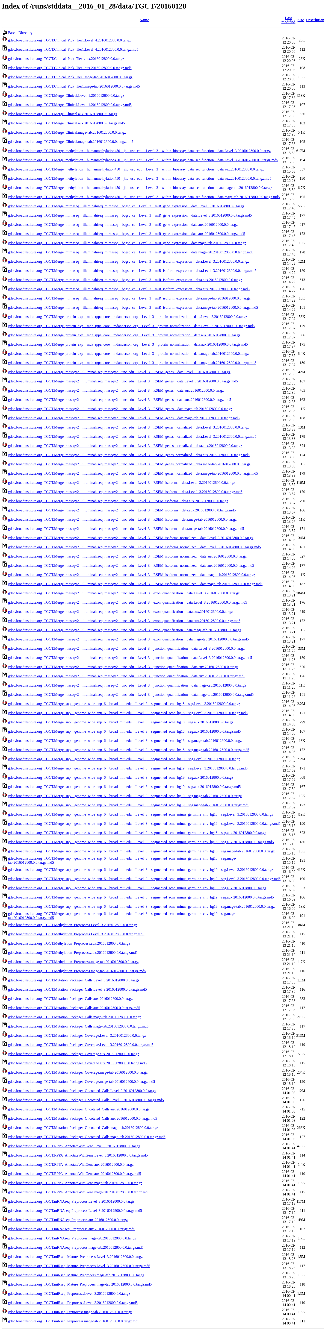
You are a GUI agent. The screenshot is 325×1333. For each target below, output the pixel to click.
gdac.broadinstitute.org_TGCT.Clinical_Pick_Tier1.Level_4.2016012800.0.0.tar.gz (69, 40)
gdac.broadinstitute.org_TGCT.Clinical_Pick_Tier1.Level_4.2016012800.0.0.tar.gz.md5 (73, 49)
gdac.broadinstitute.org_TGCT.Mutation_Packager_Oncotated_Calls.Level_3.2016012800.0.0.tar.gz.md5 (86, 1100)
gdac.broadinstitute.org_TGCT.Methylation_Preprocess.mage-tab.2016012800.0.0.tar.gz (73, 962)
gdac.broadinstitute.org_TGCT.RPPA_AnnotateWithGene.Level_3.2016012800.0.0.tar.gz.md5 (78, 1155)
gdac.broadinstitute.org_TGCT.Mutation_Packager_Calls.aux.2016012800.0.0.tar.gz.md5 (74, 1008)
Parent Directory (20, 33)
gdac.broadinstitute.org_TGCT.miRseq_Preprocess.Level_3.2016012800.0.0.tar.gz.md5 (73, 1303)
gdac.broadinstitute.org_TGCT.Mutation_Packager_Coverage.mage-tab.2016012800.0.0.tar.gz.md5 (81, 1081)
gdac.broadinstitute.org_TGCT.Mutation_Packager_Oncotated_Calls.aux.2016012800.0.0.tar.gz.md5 (82, 1118)
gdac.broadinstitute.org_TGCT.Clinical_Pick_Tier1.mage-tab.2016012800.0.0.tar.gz (70, 77)
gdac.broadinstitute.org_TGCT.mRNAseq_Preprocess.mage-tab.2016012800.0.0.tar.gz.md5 (76, 1247)
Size (301, 20)
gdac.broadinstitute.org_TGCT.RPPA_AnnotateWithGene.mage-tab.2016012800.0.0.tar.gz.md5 (78, 1192)
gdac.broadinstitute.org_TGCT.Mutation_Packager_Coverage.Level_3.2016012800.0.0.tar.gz (77, 1035)
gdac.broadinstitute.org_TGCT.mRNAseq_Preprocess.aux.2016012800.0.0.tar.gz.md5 (71, 1229)
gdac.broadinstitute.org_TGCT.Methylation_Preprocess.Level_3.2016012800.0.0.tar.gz (72, 925)
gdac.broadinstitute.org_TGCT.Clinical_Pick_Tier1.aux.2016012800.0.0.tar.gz (66, 59)
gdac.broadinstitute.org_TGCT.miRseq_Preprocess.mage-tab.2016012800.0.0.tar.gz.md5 (73, 1321)
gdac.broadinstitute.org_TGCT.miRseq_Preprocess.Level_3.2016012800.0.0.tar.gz (69, 1293)
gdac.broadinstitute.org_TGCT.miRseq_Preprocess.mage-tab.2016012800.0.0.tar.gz (70, 1312)
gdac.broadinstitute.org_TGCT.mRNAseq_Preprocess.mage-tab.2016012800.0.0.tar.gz (72, 1238)
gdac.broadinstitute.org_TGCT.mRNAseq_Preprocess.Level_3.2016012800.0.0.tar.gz (71, 1201)
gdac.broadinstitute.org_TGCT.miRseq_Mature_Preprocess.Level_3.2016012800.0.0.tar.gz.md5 (79, 1266)
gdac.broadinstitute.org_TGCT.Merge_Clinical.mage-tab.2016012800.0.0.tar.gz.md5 (70, 142)
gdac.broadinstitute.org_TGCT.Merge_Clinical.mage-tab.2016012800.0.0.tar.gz (67, 132)
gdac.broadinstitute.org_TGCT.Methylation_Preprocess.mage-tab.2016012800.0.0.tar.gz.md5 (77, 971)
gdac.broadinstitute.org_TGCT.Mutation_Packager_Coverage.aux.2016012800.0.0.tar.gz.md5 (77, 1063)
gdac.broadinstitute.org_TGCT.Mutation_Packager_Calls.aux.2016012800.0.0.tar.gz (70, 999)
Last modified (288, 20)
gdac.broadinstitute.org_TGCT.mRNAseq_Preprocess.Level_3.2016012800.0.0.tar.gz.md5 (75, 1211)
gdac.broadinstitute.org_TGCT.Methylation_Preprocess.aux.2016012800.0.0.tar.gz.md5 (73, 952)
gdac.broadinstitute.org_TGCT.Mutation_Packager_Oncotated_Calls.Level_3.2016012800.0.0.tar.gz (82, 1091)
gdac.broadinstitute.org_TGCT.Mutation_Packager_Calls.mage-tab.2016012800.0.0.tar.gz (74, 1017)
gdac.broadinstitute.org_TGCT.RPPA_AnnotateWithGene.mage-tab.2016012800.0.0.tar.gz (75, 1183)
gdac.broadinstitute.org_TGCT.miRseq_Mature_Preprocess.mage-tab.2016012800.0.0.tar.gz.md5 (80, 1284)
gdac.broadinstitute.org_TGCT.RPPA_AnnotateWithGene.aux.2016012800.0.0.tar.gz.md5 (74, 1174)
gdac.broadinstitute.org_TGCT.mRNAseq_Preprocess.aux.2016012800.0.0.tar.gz (68, 1220)
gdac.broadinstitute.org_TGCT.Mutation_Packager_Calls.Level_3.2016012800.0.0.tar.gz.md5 (77, 989)
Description (315, 20)
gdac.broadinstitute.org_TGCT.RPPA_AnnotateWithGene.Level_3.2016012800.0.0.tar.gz (74, 1146)
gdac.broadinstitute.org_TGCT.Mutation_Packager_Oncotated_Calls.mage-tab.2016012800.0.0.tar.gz (83, 1128)
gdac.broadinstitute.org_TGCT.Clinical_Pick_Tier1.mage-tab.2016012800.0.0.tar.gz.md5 (74, 86)
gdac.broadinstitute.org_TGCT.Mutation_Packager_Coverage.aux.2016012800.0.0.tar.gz (73, 1054)
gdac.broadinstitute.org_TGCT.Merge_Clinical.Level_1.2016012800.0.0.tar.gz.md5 (70, 105)
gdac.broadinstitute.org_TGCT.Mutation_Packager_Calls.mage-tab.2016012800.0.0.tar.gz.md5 (78, 1026)
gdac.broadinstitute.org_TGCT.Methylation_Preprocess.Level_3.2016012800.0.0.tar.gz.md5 (76, 934)
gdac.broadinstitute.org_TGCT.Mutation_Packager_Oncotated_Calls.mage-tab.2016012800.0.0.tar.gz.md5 (86, 1137)
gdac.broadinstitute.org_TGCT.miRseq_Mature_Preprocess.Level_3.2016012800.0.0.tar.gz (75, 1257)
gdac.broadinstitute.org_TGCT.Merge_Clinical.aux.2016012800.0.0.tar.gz (62, 114)
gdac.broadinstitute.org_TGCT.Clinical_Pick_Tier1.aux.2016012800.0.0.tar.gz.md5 (70, 68)
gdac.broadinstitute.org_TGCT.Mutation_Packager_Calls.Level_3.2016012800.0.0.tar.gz (73, 980)
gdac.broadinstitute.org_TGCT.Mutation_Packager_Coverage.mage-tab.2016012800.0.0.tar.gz (78, 1072)
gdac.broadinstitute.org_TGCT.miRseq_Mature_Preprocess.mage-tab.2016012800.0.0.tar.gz (76, 1275)
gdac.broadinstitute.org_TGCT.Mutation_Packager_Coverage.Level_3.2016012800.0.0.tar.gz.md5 (80, 1045)
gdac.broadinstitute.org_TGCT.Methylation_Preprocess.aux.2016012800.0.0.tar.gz (69, 943)
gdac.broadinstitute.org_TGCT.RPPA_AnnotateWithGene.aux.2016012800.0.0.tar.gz (70, 1164)
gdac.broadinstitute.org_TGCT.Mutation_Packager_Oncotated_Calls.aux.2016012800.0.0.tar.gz (79, 1109)
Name (144, 20)
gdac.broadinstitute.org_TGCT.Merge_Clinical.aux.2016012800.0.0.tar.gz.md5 (66, 123)
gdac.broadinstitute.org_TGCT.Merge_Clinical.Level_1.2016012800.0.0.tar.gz (66, 95)
